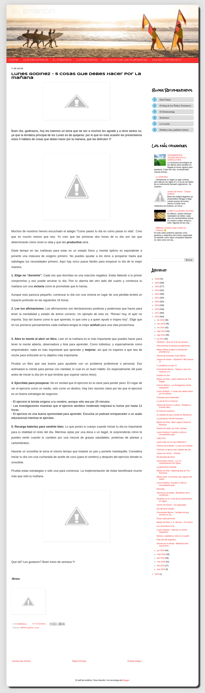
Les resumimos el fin (165, 526)
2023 (157, 290)
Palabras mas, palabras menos (174, 130)
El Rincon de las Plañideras (124, 60)
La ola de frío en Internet (167, 401)
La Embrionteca (35, 60)
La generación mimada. (167, 467)
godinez (30, 628)
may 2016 (161, 554)
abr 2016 (161, 558)
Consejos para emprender (168, 397)
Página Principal (79, 661)
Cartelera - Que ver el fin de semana (172, 342)
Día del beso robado (165, 509)
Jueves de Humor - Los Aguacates (171, 505)
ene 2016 (161, 569)
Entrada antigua (134, 661)
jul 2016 (160, 339)
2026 (157, 279)
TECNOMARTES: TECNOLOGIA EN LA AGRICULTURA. (176, 157)
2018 (157, 309)
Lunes (36, 628)
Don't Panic (165, 99)
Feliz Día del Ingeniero (166, 540)
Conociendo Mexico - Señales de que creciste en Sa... (173, 513)
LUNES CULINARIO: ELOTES (180, 211)
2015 (157, 574)
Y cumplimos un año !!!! (167, 365)
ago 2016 (161, 335)
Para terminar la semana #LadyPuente (173, 346)
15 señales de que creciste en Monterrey (174, 415)
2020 (157, 302)
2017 (157, 313)
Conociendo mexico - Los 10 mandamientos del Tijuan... (169, 462)
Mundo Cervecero (166, 60)
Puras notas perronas (166, 518)
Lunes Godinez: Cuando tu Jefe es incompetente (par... (171, 433)
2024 (157, 286)
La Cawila (165, 124)
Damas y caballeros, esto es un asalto (173, 536)
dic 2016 (161, 320)
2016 (157, 316)
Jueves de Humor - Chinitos (168, 453)
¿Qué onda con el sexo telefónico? (171, 442)
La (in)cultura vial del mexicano (170, 418)
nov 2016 (161, 324)
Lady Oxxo (161, 438)
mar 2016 (161, 562)
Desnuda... (161, 489)
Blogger (126, 680)
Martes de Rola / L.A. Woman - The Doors (175, 522)
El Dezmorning (167, 111)
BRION (23, 628)
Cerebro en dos (163, 375)
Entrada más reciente (21, 661)
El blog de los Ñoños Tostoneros (175, 105)
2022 (157, 294)
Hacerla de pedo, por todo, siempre (172, 428)
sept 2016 (161, 331)
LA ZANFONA (162, 177)
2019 (157, 305)
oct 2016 (161, 327)
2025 (157, 283)
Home (13, 60)
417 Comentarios (39, 624)
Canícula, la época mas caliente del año (174, 450)
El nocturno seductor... (166, 411)
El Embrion (33, 11)
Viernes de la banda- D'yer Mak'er (171, 356)
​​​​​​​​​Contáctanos (87, 60)
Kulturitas (164, 117)
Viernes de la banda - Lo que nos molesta (174, 446)
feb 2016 (161, 565)
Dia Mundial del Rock (166, 457)
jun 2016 (161, 550)
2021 (157, 298)
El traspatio (62, 60)
